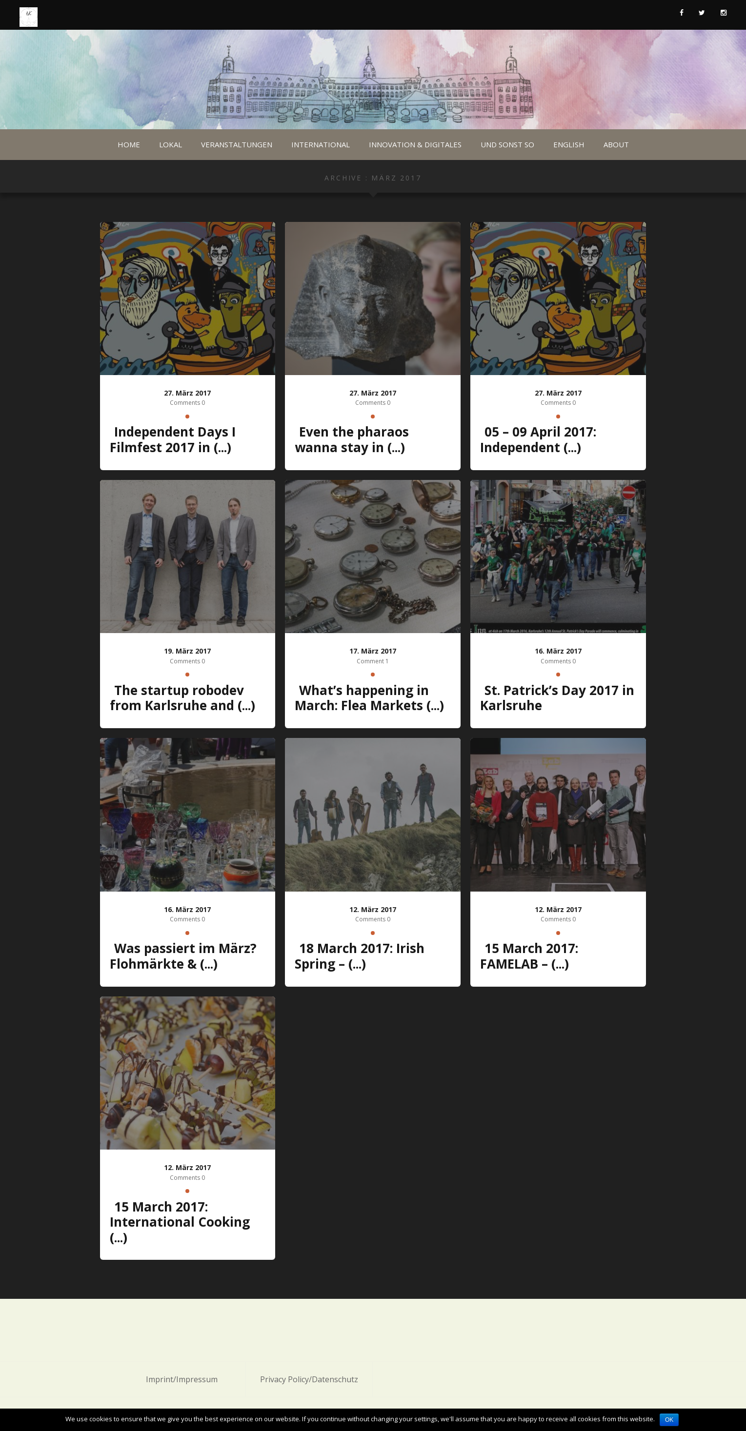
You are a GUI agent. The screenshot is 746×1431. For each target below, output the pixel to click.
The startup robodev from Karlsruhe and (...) (182, 698)
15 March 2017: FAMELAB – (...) (529, 956)
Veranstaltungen (236, 144)
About (616, 144)
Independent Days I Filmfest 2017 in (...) (173, 439)
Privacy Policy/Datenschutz (309, 1379)
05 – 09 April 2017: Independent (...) (538, 439)
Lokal (170, 144)
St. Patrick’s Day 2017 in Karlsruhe (557, 698)
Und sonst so (507, 144)
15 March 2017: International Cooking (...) (180, 1222)
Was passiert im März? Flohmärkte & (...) (183, 956)
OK (669, 1419)
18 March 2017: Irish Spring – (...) (359, 956)
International (320, 144)
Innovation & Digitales (415, 144)
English (569, 144)
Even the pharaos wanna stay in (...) (352, 439)
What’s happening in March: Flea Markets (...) (369, 698)
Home (129, 144)
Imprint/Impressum (182, 1379)
